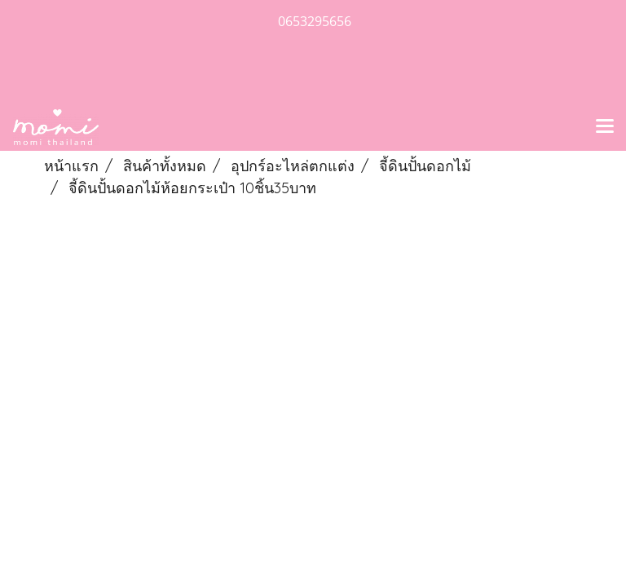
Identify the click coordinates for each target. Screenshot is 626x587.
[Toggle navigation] (605, 127)
